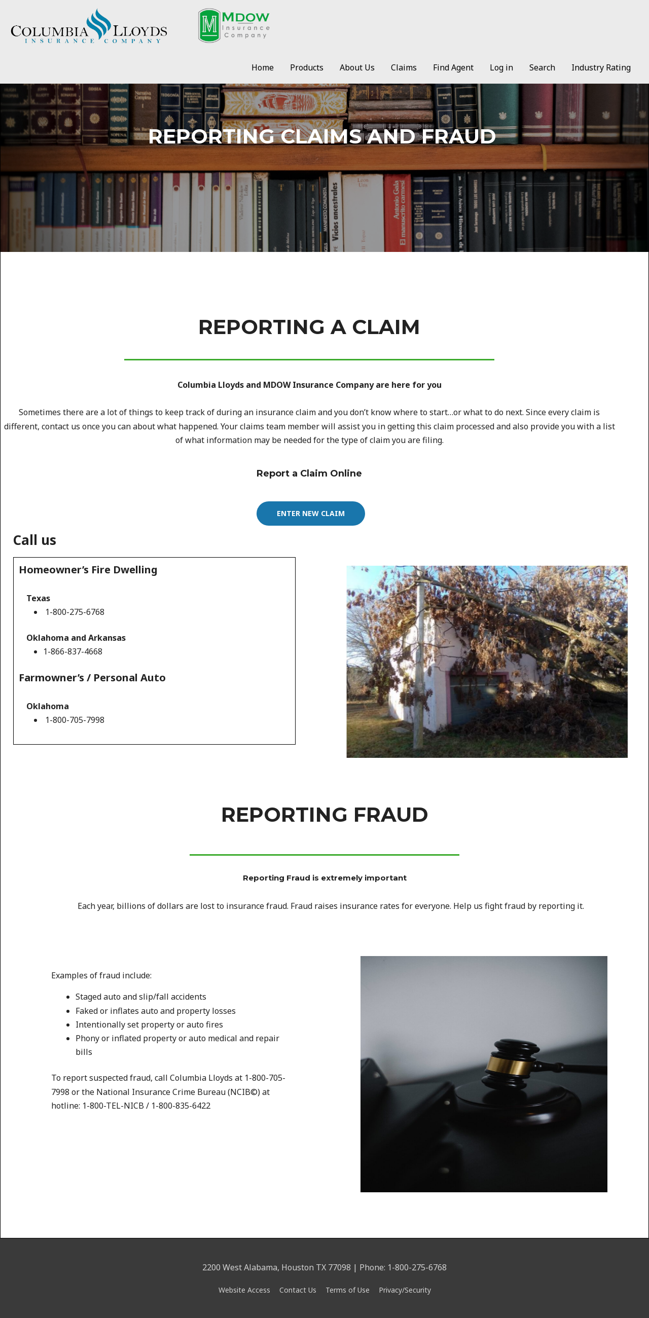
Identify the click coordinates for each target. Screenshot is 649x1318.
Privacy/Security (405, 1290)
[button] (311, 513)
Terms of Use (348, 1290)
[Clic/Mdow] (140, 24)
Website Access (244, 1290)
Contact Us (297, 1290)
